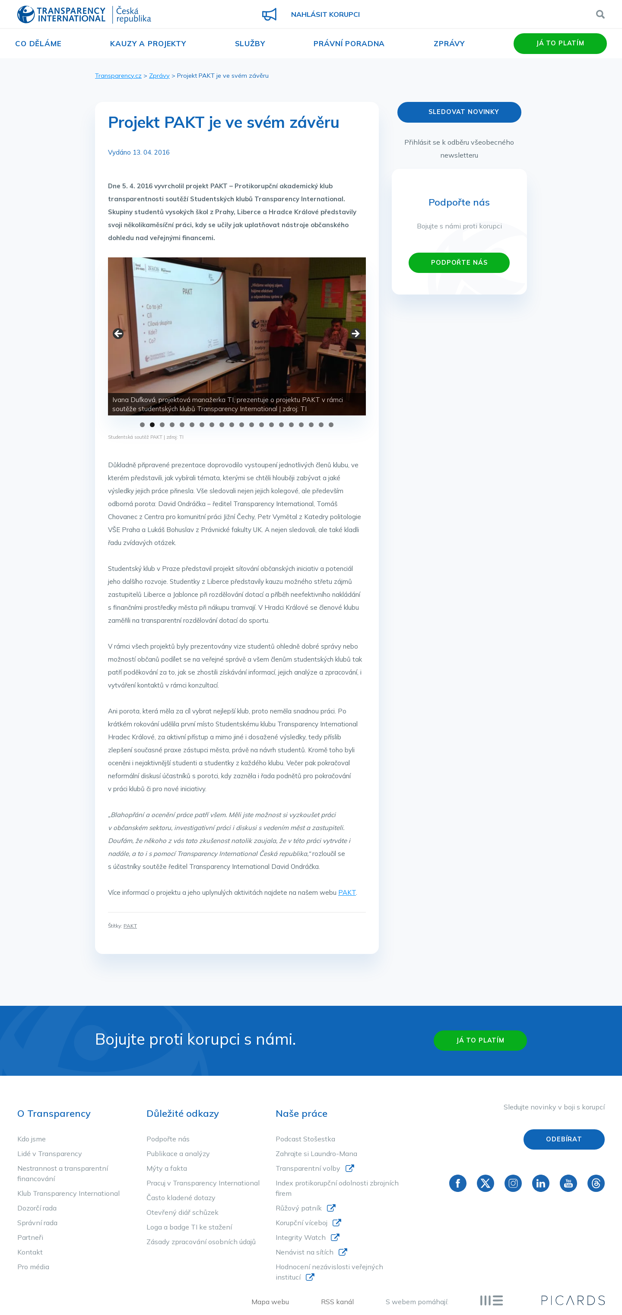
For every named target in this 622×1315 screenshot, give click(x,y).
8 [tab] (211, 424)
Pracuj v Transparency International (203, 1183)
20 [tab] (331, 424)
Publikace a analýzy (178, 1153)
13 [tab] (261, 424)
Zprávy (449, 43)
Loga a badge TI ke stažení (189, 1227)
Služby (250, 43)
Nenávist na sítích (304, 1252)
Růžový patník (299, 1208)
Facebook (457, 1183)
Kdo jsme (31, 1138)
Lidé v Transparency (49, 1153)
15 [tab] (281, 424)
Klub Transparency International (68, 1193)
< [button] (118, 334)
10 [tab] (231, 424)
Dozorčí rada (37, 1208)
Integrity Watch (301, 1237)
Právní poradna (349, 43)
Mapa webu (270, 1301)
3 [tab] (162, 424)
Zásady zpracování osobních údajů (201, 1241)
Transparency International (84, 15)
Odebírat (564, 1139)
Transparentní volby (308, 1168)
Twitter (485, 1183)
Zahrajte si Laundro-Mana (316, 1153)
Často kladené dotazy (181, 1197)
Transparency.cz (118, 75)
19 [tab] (321, 424)
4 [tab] (172, 424)
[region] (237, 336)
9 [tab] (221, 424)
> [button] (355, 334)
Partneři (30, 1237)
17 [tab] (301, 424)
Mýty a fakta (166, 1168)
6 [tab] (192, 424)
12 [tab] (251, 424)
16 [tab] (291, 424)
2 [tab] (152, 424)
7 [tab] (202, 424)
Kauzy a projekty (148, 43)
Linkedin (540, 1183)
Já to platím (560, 43)
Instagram (513, 1183)
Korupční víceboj (301, 1222)
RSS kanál (337, 1301)
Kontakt (30, 1252)
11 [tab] (241, 424)
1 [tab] (142, 424)
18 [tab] (311, 424)
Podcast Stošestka (305, 1138)
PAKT (347, 892)
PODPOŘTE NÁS (459, 262)
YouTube (568, 1183)
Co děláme (38, 43)
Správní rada (37, 1222)
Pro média (33, 1266)
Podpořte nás (168, 1138)
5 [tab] (182, 424)
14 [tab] (271, 424)
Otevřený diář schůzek (182, 1212)
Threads (596, 1183)
